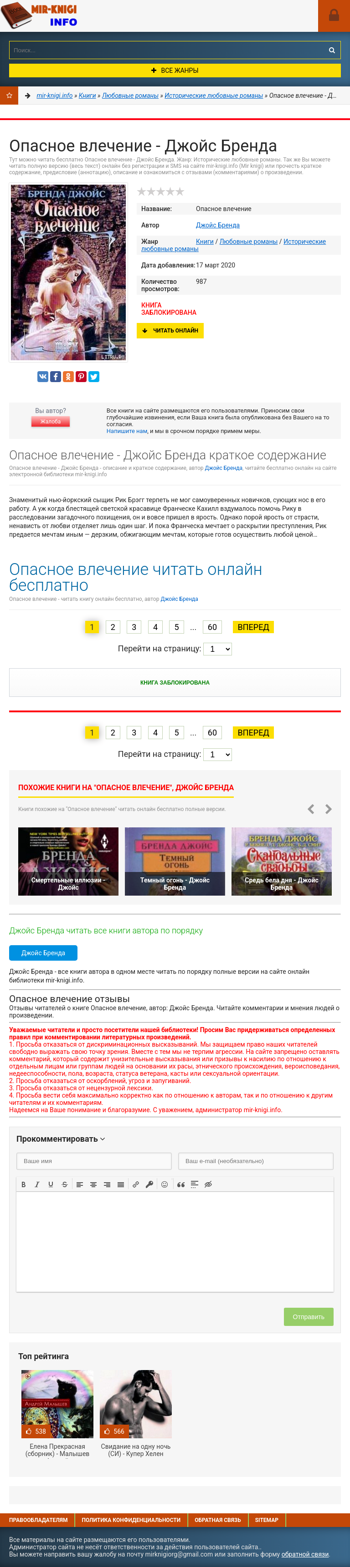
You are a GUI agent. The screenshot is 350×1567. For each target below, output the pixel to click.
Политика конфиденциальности (131, 1520)
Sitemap (266, 1520)
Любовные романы (249, 241)
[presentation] (24, 1183)
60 (212, 627)
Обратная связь (218, 1520)
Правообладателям (38, 1520)
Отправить (308, 1316)
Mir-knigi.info (68, 16)
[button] (23, 1183)
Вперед (253, 627)
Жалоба (51, 421)
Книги (205, 241)
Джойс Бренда (218, 225)
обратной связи (305, 1554)
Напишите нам (127, 431)
